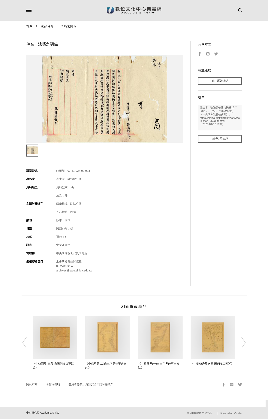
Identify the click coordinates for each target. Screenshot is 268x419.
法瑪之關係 (69, 26)
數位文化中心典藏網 (134, 10)
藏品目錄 (47, 26)
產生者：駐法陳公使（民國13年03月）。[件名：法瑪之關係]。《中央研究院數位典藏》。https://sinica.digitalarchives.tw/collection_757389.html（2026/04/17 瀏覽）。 (220, 118)
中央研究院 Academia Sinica (42, 412)
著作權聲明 (53, 384)
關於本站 (32, 384)
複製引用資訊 (219, 139)
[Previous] (28, 342)
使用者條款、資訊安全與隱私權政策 (90, 384)
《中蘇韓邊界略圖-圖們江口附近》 (212, 363)
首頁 (29, 26)
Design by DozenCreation (231, 413)
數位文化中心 (204, 413)
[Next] (240, 342)
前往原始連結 (219, 80)
